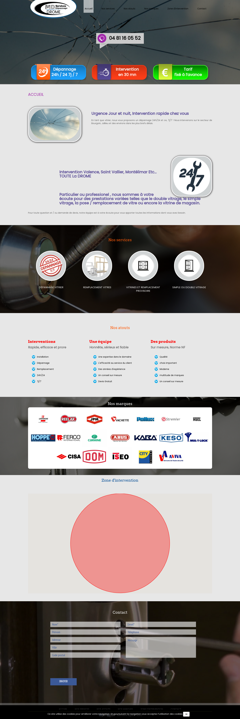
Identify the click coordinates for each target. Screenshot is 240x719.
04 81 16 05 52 (124, 38)
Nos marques (151, 8)
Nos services (108, 8)
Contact (201, 8)
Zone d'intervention (177, 8)
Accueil (88, 8)
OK (186, 714)
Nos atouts (129, 8)
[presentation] (73, 671)
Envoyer (63, 681)
